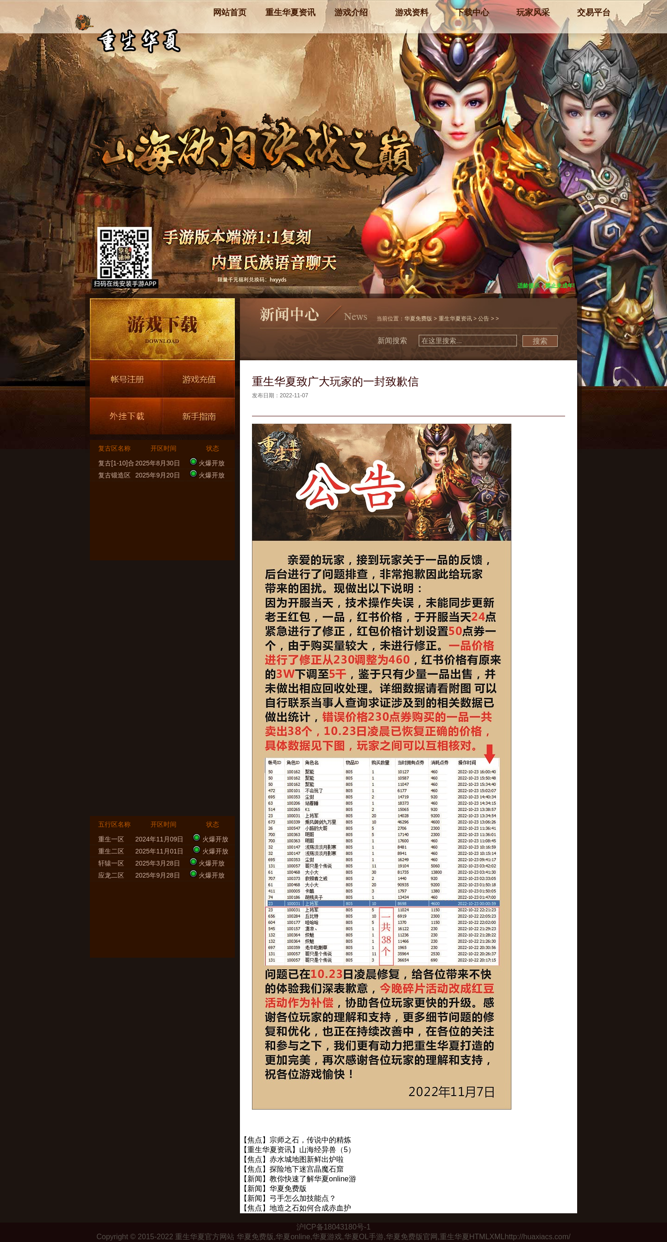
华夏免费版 (418, 318)
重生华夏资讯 (455, 318)
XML (497, 1237)
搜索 (540, 341)
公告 (483, 318)
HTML (479, 1237)
